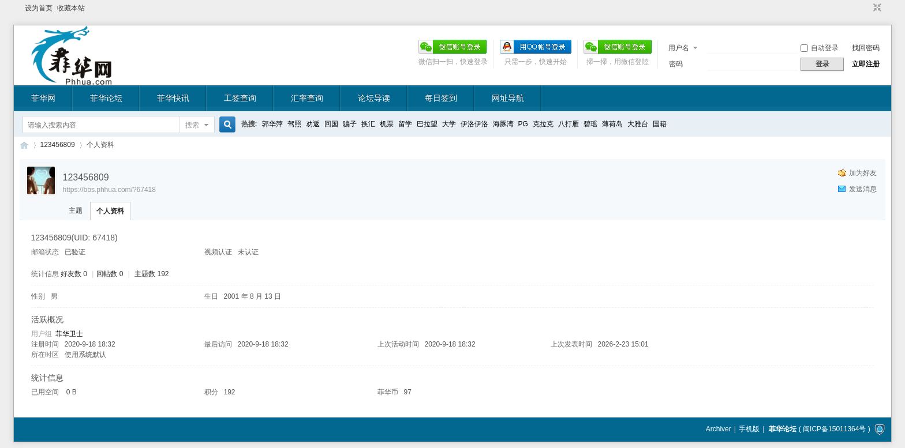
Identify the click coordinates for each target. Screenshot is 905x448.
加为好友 (863, 173)
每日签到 (441, 98)
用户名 (678, 48)
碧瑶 (590, 124)
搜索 (192, 125)
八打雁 (568, 124)
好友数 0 (74, 274)
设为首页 (39, 8)
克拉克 (543, 124)
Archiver (718, 429)
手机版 (749, 429)
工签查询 (240, 98)
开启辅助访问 (866, 8)
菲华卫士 (69, 334)
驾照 (294, 124)
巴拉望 (427, 124)
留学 (405, 124)
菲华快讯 (173, 98)
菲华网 (43, 98)
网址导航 (508, 98)
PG (523, 124)
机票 (387, 124)
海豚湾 (503, 124)
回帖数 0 (109, 274)
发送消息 (863, 189)
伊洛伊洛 (474, 124)
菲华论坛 (106, 98)
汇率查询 (307, 98)
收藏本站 (71, 8)
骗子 (350, 124)
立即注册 (866, 64)
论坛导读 (374, 98)
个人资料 (110, 211)
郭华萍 (272, 124)
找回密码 (866, 48)
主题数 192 (151, 274)
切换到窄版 (875, 8)
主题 (76, 210)
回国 (331, 124)
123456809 (57, 145)
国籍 (660, 124)
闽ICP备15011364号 (834, 429)
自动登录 (820, 48)
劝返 (313, 124)
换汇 (368, 124)
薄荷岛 (612, 124)
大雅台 (637, 124)
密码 (676, 64)
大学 (449, 124)
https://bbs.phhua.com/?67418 (109, 190)
